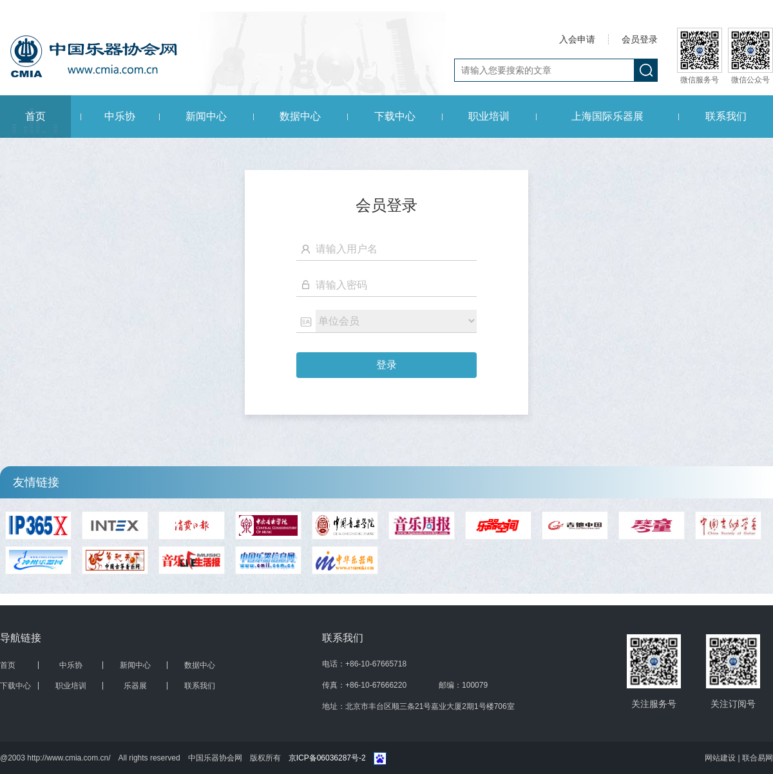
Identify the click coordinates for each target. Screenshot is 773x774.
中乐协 (119, 116)
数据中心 (300, 116)
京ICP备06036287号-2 (327, 757)
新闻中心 (206, 116)
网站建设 (721, 757)
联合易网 (757, 757)
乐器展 (135, 686)
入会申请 (577, 39)
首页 (35, 116)
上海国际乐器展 (607, 116)
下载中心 (394, 116)
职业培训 (489, 116)
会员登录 (640, 39)
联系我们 (726, 116)
